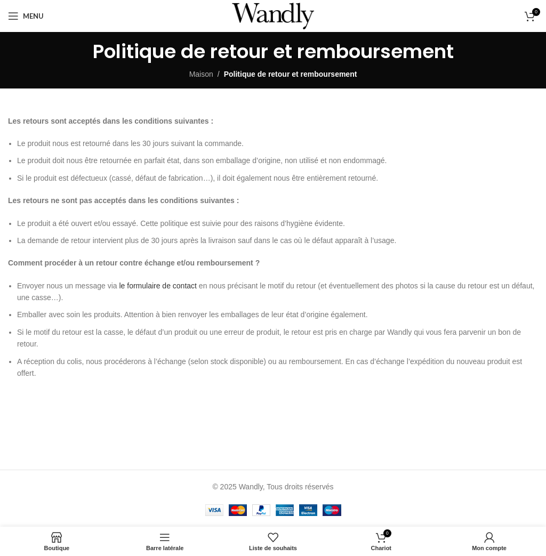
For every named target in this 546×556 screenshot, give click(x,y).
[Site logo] (273, 15)
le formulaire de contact (158, 285)
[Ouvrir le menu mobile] (26, 16)
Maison (201, 74)
